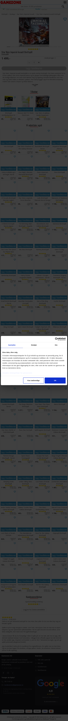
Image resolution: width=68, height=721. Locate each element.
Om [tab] (56, 345)
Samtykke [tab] (12, 345)
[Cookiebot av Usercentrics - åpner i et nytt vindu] (57, 339)
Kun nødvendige (33, 380)
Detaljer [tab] (34, 345)
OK (55, 380)
